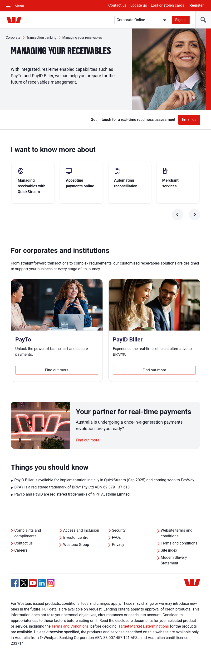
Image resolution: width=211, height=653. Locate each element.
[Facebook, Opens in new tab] (15, 571)
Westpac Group (76, 533)
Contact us (117, 5)
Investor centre (75, 526)
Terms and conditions (179, 532)
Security (119, 519)
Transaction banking (41, 37)
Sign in (180, 20)
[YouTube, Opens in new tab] (33, 571)
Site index (169, 539)
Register (197, 5)
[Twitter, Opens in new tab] (24, 571)
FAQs (116, 526)
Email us (189, 119)
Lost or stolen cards (167, 5)
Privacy (118, 533)
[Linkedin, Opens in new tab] (42, 571)
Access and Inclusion (81, 519)
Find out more (57, 358)
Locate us (138, 5)
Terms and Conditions (69, 615)
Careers (20, 539)
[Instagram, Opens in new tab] (50, 574)
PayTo (23, 328)
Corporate (13, 37)
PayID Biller (128, 328)
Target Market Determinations (143, 615)
